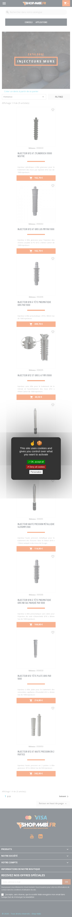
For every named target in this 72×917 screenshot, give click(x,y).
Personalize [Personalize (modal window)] (36, 472)
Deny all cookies (36, 467)
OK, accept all (36, 462)
